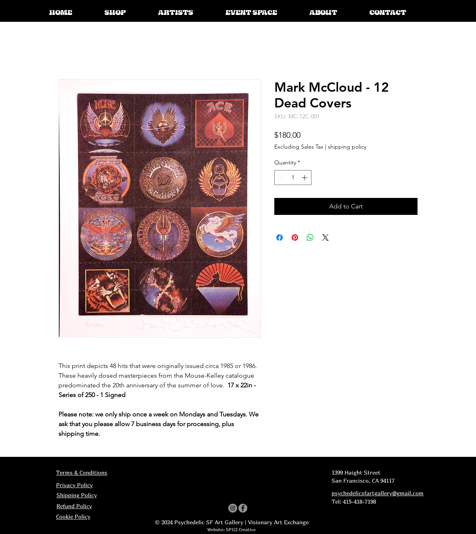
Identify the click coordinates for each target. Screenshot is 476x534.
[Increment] (305, 177)
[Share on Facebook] (279, 237)
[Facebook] (242, 508)
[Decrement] (281, 177)
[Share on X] (325, 237)
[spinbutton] (293, 177)
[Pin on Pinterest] (295, 237)
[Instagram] (232, 508)
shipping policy (347, 146)
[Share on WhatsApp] (310, 237)
